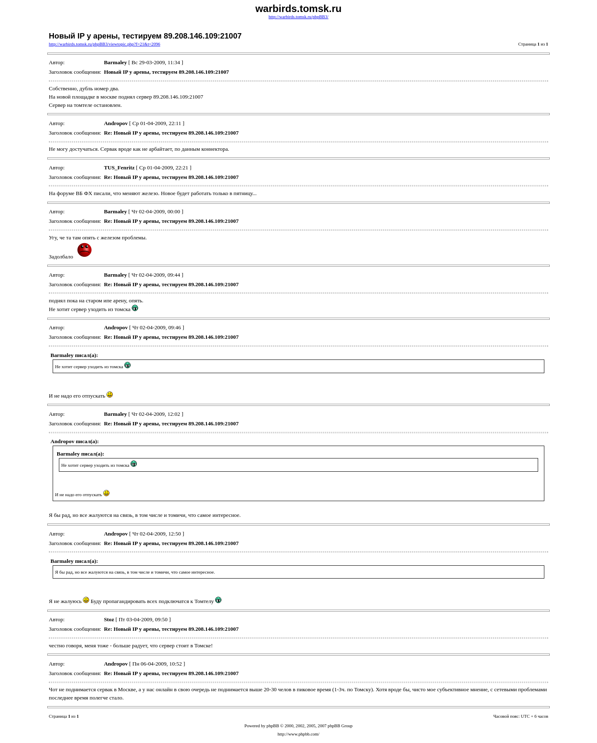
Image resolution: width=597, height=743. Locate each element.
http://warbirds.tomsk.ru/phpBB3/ (298, 16)
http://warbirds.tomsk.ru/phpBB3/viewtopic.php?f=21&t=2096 (104, 44)
